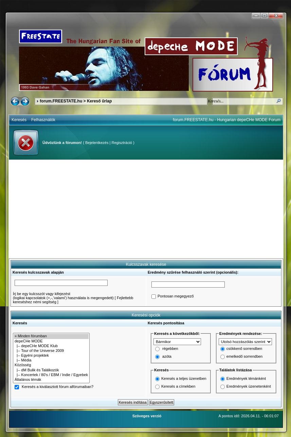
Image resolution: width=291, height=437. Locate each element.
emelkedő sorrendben (244, 357)
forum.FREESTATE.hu (61, 101)
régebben (170, 349)
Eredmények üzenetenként (248, 386)
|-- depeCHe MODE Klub (51, 346)
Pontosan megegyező (176, 296)
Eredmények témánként (246, 378)
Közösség (51, 365)
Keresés (19, 119)
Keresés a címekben (178, 386)
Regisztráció (121, 143)
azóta (166, 357)
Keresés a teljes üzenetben (183, 378)
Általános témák (51, 379)
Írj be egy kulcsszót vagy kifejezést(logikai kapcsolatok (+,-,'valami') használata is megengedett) (63, 296)
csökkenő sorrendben (244, 349)
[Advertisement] (146, 209)
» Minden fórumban (51, 336)
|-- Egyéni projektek (51, 355)
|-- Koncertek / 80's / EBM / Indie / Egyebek (51, 375)
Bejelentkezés (97, 143)
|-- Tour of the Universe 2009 (51, 351)
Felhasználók (43, 119)
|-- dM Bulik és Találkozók (51, 370)
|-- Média (51, 360)
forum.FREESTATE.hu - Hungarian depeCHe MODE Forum (226, 119)
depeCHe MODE (51, 341)
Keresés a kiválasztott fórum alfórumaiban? (57, 387)
